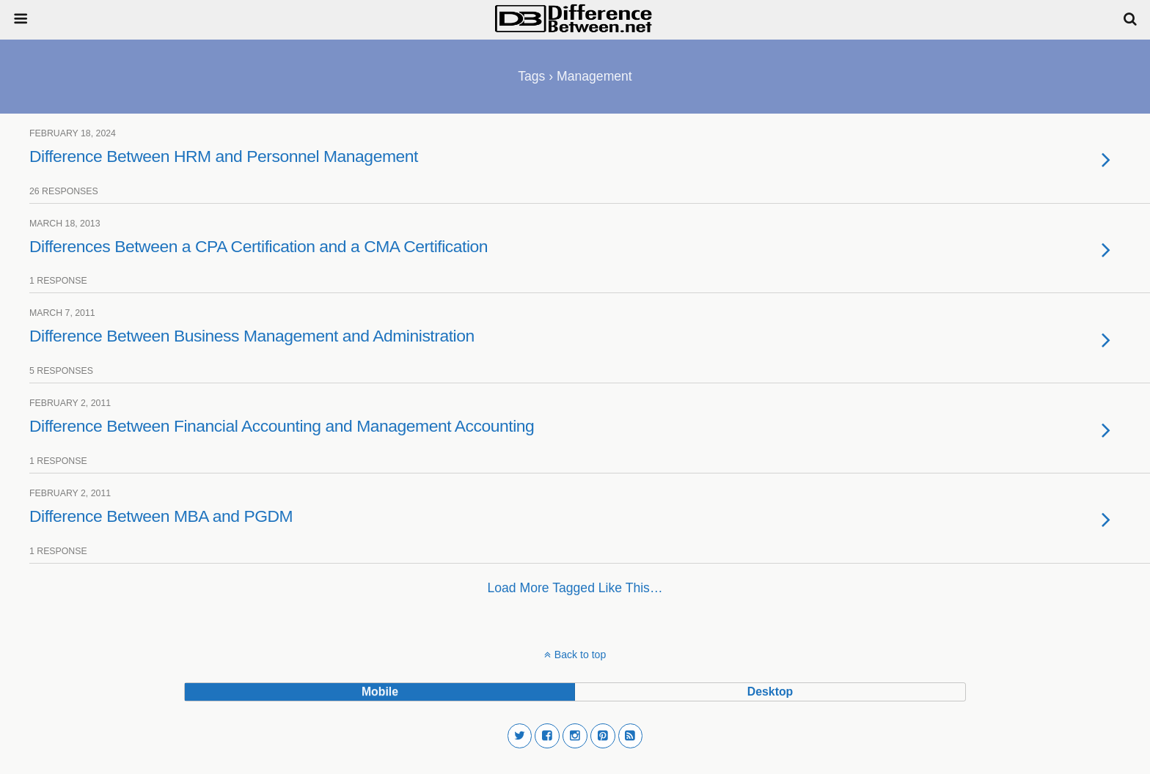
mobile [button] (380, 691)
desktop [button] (770, 691)
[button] (520, 735)
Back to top (580, 654)
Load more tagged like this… (575, 587)
